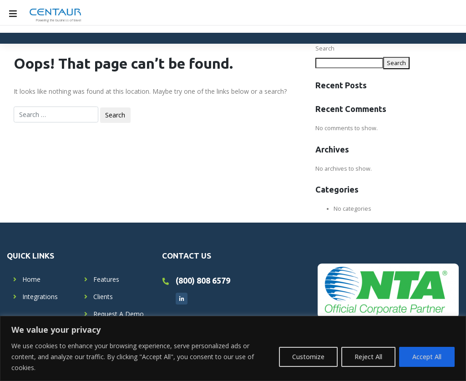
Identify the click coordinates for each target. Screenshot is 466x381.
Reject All (368, 356)
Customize (308, 356)
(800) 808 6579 (203, 280)
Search (324, 48)
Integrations (40, 296)
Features (106, 279)
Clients (103, 296)
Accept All (426, 356)
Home (31, 279)
